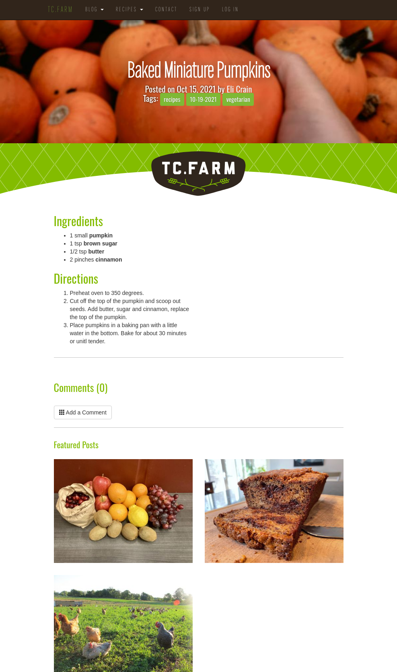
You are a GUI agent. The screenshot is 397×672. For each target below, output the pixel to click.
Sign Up (199, 10)
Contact (166, 10)
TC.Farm (60, 10)
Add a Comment (83, 412)
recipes (172, 99)
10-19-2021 (203, 99)
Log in (230, 10)
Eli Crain (239, 88)
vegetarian (238, 99)
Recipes (129, 10)
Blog (94, 10)
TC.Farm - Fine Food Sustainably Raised (198, 173)
